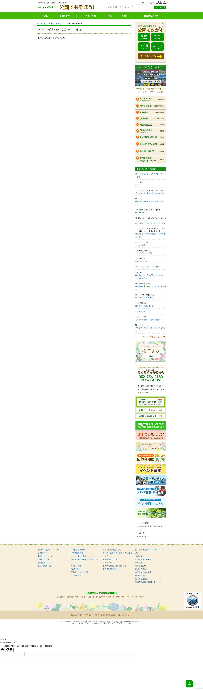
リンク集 (142, 533)
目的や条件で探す (148, 56)
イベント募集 (75, 566)
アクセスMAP (143, 392)
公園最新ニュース (45, 563)
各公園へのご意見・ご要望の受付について (151, 527)
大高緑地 (138, 556)
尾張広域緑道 (140, 575)
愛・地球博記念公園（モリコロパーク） (149, 551)
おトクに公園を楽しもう (113, 550)
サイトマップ (124, 7)
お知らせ (126, 16)
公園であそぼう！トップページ (50, 550)
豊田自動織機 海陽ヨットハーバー (149, 582)
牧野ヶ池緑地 (140, 566)
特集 (110, 16)
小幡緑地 (138, 563)
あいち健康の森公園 (143, 559)
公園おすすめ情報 (77, 550)
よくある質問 (112, 7)
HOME (45, 16)
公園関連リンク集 (110, 559)
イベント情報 (90, 16)
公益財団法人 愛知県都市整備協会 (101, 593)
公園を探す (65, 16)
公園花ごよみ (43, 559)
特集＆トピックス (45, 556)
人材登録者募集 (76, 553)
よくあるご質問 (144, 523)
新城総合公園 (140, 569)
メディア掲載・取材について (82, 556)
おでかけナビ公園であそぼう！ (51, 23)
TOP (189, 684)
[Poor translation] (9, 650)
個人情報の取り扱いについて (114, 566)
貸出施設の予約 (151, 16)
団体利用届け (75, 569)
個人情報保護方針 (110, 569)
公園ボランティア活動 (79, 572)
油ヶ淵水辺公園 (141, 579)
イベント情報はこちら (151, 336)
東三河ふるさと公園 (143, 572)
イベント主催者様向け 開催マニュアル (85, 561)
